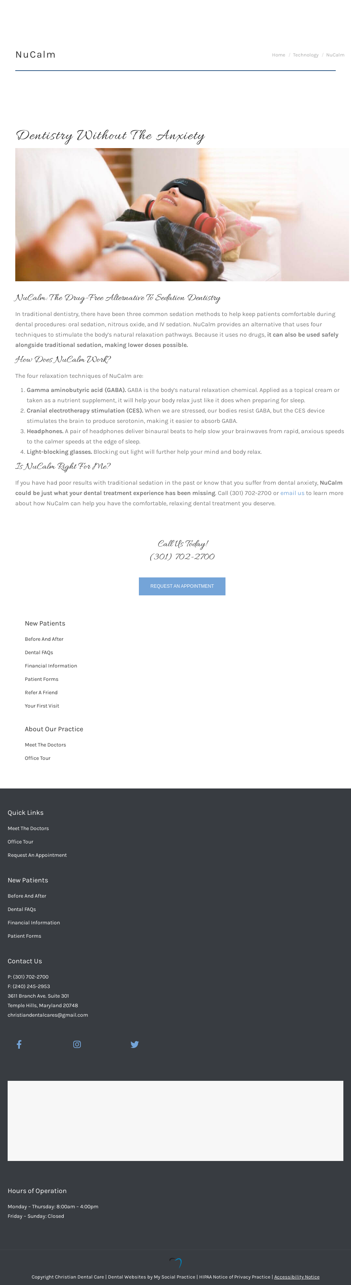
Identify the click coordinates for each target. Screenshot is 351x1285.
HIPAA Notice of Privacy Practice (234, 1277)
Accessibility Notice (297, 1277)
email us (292, 493)
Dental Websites (127, 1277)
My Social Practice (174, 1277)
